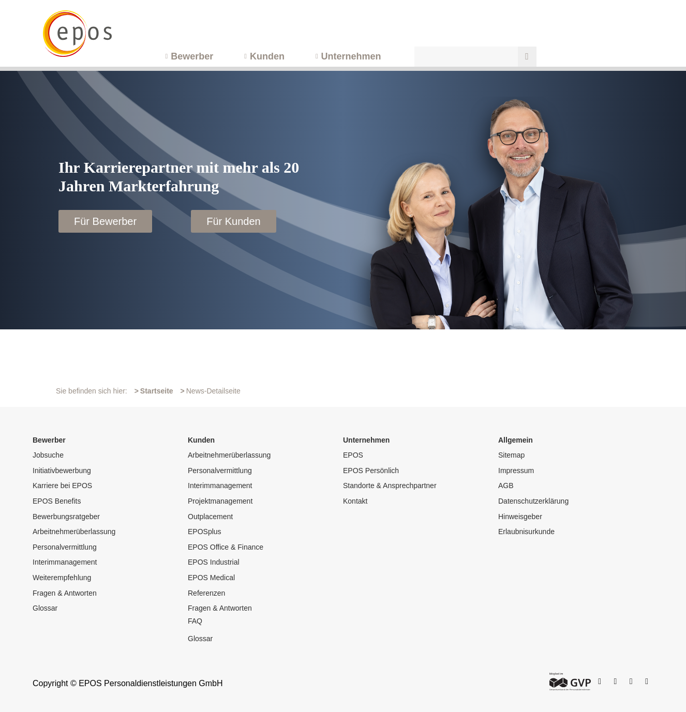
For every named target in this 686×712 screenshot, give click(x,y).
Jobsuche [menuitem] (48, 455)
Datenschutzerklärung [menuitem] (533, 501)
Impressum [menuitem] (516, 470)
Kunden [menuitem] (267, 56)
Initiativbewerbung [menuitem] (62, 470)
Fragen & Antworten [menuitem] (65, 593)
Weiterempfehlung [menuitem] (62, 577)
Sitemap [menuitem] (511, 455)
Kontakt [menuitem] (355, 501)
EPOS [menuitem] (353, 455)
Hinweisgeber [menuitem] (520, 516)
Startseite (156, 391)
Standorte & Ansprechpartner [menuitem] (390, 485)
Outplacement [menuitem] (210, 516)
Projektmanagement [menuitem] (220, 501)
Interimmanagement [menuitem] (65, 562)
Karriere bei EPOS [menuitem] (62, 485)
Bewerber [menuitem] (192, 56)
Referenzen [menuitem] (206, 593)
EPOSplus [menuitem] (204, 531)
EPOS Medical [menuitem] (211, 577)
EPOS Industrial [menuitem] (214, 562)
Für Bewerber (105, 221)
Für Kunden (233, 221)
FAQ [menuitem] (195, 621)
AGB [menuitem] (506, 485)
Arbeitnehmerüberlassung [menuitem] (74, 531)
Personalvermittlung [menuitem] (65, 547)
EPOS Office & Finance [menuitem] (225, 547)
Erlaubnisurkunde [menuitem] (526, 531)
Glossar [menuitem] (45, 608)
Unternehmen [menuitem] (351, 56)
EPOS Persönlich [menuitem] (371, 470)
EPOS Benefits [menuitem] (57, 501)
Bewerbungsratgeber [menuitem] (66, 516)
